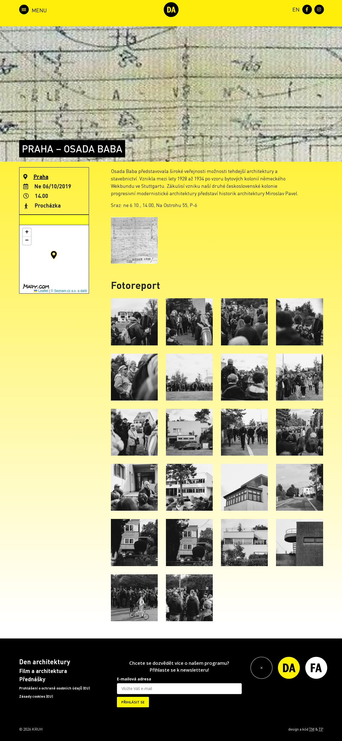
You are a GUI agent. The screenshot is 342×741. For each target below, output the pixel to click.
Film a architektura (43, 670)
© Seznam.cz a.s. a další (69, 291)
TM (311, 728)
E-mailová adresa (134, 679)
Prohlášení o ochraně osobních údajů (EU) (54, 688)
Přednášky (32, 679)
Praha (40, 176)
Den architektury (44, 661)
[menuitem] (295, 9)
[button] (54, 255)
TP (321, 728)
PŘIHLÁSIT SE (133, 702)
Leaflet (41, 291)
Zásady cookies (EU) (36, 696)
